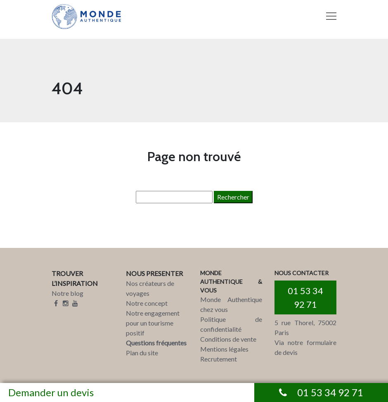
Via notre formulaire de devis (305, 347)
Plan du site (142, 353)
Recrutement (218, 359)
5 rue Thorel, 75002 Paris (305, 327)
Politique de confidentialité (231, 324)
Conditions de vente (228, 339)
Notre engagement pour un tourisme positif (153, 323)
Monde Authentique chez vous (231, 304)
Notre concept (147, 303)
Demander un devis (51, 392)
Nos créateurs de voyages (150, 288)
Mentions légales (224, 349)
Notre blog (67, 293)
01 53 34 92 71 (305, 297)
